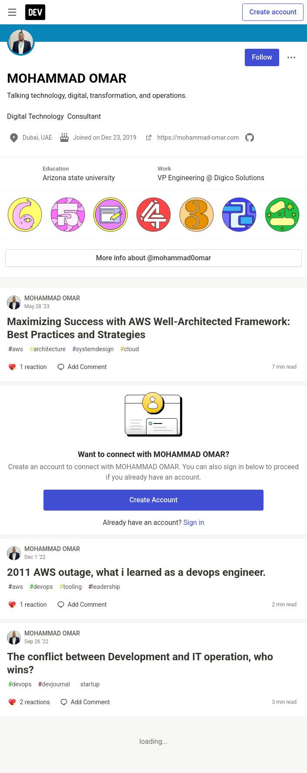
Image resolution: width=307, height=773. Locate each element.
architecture (48, 349)
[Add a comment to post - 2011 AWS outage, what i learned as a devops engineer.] (27, 604)
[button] (25, 214)
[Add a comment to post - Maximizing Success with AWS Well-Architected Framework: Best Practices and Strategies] (27, 367)
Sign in (194, 522)
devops (41, 587)
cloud (129, 349)
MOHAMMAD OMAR (52, 298)
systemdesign (93, 349)
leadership (104, 587)
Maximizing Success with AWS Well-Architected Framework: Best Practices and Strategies (148, 328)
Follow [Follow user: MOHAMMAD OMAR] (262, 57)
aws (15, 349)
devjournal (54, 684)
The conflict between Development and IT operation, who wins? (140, 663)
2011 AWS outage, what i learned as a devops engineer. (136, 572)
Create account (273, 12)
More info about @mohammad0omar (153, 258)
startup (88, 684)
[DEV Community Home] (35, 12)
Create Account (154, 500)
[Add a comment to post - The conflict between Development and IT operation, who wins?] (29, 702)
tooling (71, 587)
